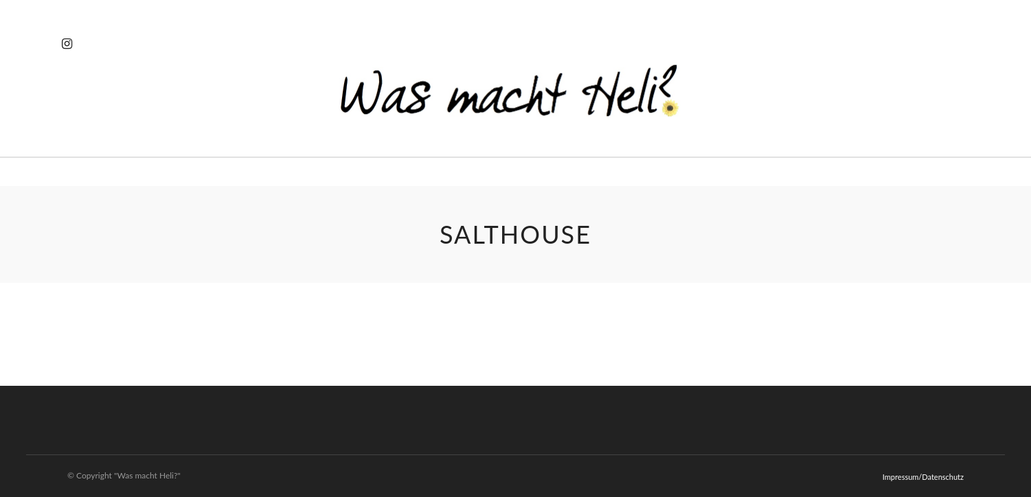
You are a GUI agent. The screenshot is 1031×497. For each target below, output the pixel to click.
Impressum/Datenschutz (923, 476)
